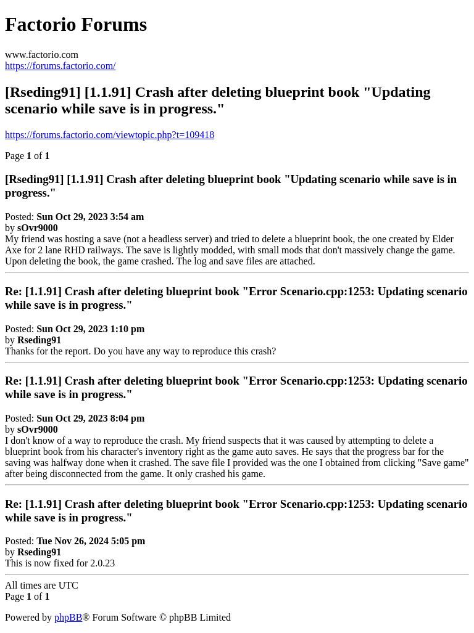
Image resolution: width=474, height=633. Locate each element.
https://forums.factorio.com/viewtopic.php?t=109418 (109, 134)
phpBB (68, 617)
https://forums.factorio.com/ (60, 65)
